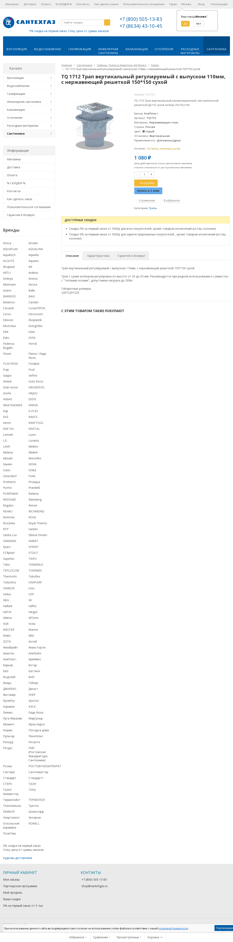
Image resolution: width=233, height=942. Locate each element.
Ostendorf (9, 476)
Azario (7, 290)
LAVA (6, 446)
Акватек (8, 653)
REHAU (7, 511)
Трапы (153, 208)
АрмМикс (35, 659)
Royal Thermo (38, 523)
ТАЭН (32, 784)
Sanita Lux (10, 535)
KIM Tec (8, 429)
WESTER (8, 630)
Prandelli (34, 488)
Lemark (8, 435)
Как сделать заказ (106, 4)
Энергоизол (11, 817)
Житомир (9, 695)
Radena (33, 493)
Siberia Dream (38, 535)
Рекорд (8, 742)
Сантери (9, 772)
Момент (8, 724)
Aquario (34, 261)
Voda (32, 624)
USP (31, 594)
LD (5, 440)
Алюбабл (35, 653)
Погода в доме (39, 730)
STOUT (33, 553)
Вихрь (7, 683)
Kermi (7, 423)
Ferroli (33, 344)
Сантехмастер (38, 772)
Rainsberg (35, 499)
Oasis (6, 470)
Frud (31, 369)
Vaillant (7, 606)
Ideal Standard (12, 405)
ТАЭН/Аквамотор (11, 792)
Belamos (9, 302)
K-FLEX (33, 411)
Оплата (46, 4)
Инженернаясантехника (108, 51)
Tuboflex (34, 576)
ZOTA (7, 641)
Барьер (8, 665)
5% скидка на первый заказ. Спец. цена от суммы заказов (69, 31)
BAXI (32, 296)
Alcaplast (9, 267)
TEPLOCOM (11, 570)
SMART (33, 541)
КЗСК (32, 706)
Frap (6, 369)
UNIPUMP (35, 582)
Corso (7, 314)
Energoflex (36, 326)
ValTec (7, 612)
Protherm (9, 482)
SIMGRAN (9, 541)
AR (30, 267)
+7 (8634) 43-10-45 (141, 25)
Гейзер (33, 683)
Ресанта (34, 742)
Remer (33, 505)
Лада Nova (36, 712)
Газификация (79, 49)
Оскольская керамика (11, 825)
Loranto (34, 440)
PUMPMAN (10, 493)
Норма (7, 730)
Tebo (6, 564)
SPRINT (34, 547)
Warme (33, 630)
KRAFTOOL (36, 423)
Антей (33, 641)
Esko (6, 338)
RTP (6, 529)
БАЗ (5, 671)
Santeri (33, 529)
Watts (7, 635)
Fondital (34, 364)
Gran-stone (10, 387)
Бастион (34, 671)
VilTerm (33, 618)
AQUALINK (36, 249)
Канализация (136, 49)
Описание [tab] (72, 256)
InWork (33, 405)
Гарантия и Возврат (21, 215)
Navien (7, 464)
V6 (30, 600)
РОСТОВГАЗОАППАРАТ (45, 766)
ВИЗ (31, 677)
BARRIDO (9, 296)
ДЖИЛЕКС (10, 689)
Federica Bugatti (8, 346)
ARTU (7, 273)
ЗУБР (32, 695)
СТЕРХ (7, 784)
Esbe (32, 332)
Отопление (164, 49)
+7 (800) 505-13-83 (141, 19)
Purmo (7, 488)
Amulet (33, 243)
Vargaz (33, 612)
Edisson (8, 320)
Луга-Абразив (12, 718)
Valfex (32, 606)
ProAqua (34, 482)
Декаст (33, 689)
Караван (9, 706)
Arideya (8, 278)
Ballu (32, 290)
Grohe (7, 393)
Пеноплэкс (36, 736)
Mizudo (8, 458)
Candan (33, 302)
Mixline (33, 452)
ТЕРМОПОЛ (37, 800)
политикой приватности (173, 928)
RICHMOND (36, 511)
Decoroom (36, 314)
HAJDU (33, 393)
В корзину (145, 183)
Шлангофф (36, 811)
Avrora (33, 284)
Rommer (9, 517)
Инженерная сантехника (24, 102)
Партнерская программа (20, 886)
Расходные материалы (22, 125)
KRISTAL (34, 429)
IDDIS (32, 399)
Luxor (32, 435)
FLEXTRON (10, 364)
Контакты (83, 4)
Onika (32, 470)
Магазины (12, 4)
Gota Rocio (36, 381)
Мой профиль (12, 892)
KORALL (34, 823)
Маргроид (35, 718)
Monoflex (35, 458)
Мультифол (37, 724)
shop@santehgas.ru (94, 886)
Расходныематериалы (190, 51)
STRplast (9, 553)
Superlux (8, 559)
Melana (8, 452)
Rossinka (9, 523)
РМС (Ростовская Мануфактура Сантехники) (38, 754)
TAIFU (33, 559)
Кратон (34, 701)
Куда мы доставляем (17, 858)
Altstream (9, 284)
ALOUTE (8, 261)
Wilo (31, 635)
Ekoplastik (35, 320)
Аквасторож (37, 647)
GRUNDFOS (36, 387)
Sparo (7, 547)
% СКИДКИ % (64, 4)
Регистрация (219, 4)
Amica (7, 243)
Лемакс (8, 712)
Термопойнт (11, 800)
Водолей (9, 677)
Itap (5, 411)
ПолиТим (9, 833)
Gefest (33, 375)
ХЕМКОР (9, 811)
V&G (6, 600)
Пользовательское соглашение (143, 4)
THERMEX (35, 570)
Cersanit (8, 308)
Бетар (33, 665)
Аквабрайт (10, 647)
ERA (5, 332)
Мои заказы (11, 879)
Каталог (15, 68)
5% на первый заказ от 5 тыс (23, 906)
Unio (32, 588)
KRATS (33, 417)
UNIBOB (8, 588)
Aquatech (9, 255)
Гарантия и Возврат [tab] (132, 256)
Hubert (7, 399)
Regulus (8, 505)
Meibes (33, 446)
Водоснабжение (47, 49)
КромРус (9, 701)
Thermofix (10, 576)
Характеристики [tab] (98, 256)
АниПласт (9, 659)
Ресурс (7, 748)
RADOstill (9, 499)
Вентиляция (16, 49)
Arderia (33, 273)
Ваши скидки (12, 899)
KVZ (5, 417)
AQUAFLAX (10, 249)
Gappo (7, 375)
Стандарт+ (36, 778)
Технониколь (12, 806)
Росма (7, 766)
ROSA (32, 517)
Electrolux (9, 326)
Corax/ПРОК (37, 308)
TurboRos (9, 582)
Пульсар (8, 736)
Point (32, 476)
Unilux (7, 594)
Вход (201, 4)
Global (7, 381)
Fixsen (7, 354)
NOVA (32, 464)
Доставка (30, 4)
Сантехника (216, 49)
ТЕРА (32, 790)
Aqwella (34, 255)
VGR (6, 624)
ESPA (32, 338)
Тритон (34, 806)
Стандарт (9, 778)
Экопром (35, 817)
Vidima (7, 618)
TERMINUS (36, 564)
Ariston (33, 278)
